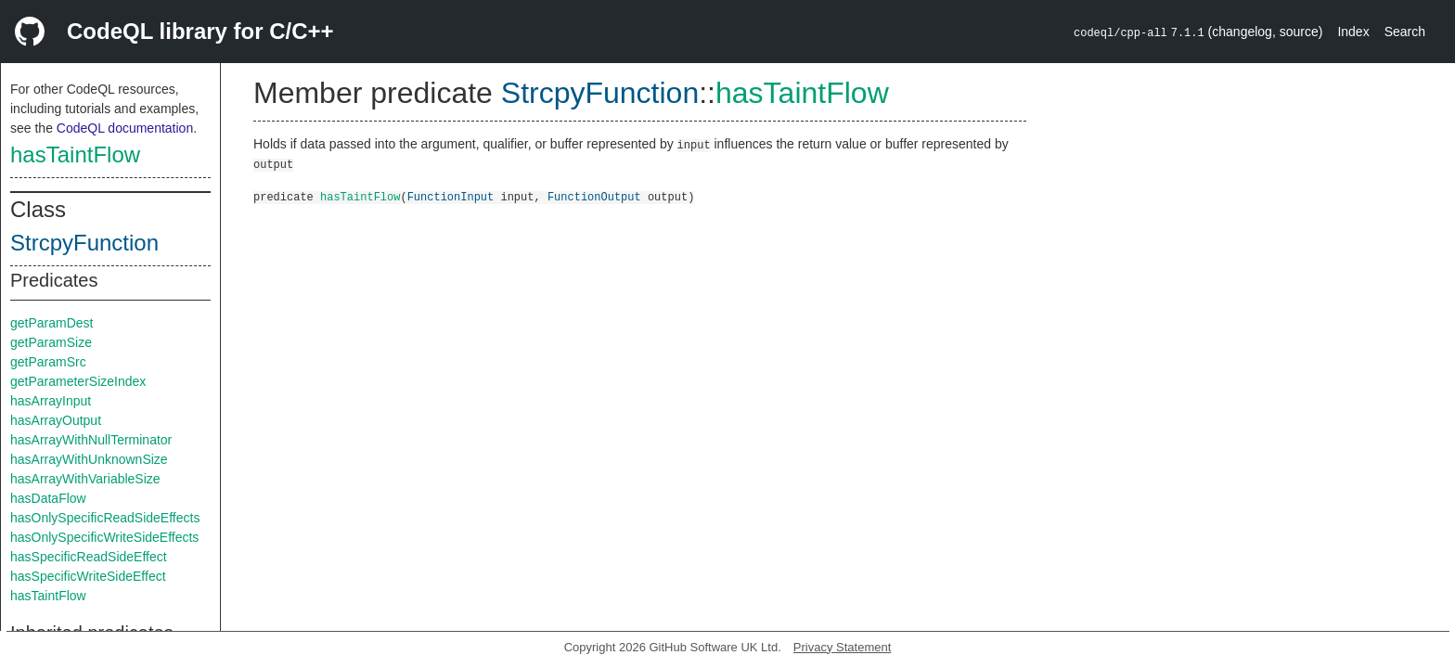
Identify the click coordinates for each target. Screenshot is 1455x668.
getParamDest (51, 322)
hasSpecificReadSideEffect (88, 556)
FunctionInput (451, 196)
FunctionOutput (594, 196)
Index (1353, 31)
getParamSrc (48, 361)
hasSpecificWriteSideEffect (88, 576)
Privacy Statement (842, 647)
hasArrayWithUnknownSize (89, 459)
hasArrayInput (50, 400)
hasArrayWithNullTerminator (91, 439)
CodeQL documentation (125, 128)
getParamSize (51, 342)
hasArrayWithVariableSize (85, 478)
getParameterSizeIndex (78, 381)
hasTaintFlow (75, 154)
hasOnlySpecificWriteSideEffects (104, 537)
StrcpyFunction (84, 242)
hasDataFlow (48, 498)
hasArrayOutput (55, 420)
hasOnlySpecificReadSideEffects (105, 517)
